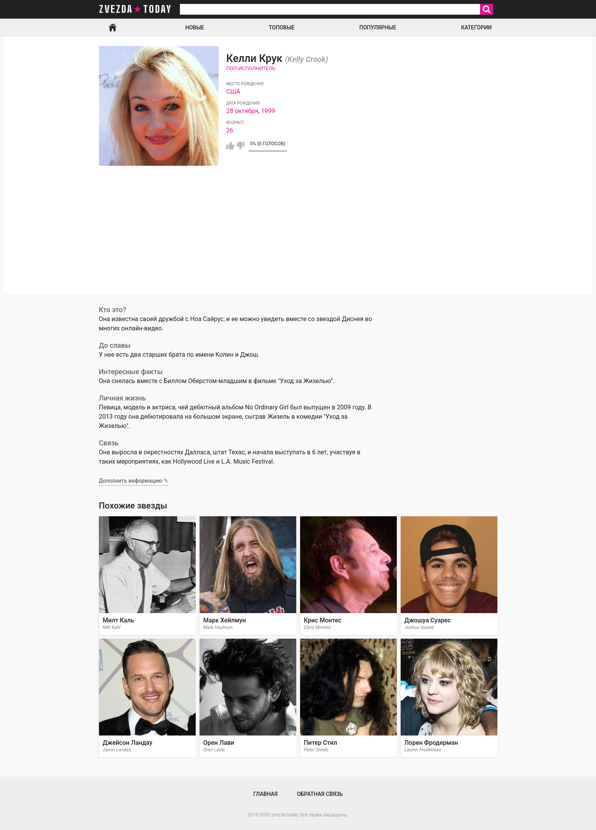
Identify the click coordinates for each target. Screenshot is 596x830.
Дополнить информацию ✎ (134, 481)
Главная (112, 27)
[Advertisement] (298, 239)
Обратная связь (320, 794)
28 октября (242, 111)
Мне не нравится (240, 146)
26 (229, 130)
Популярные (377, 27)
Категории (476, 27)
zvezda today (135, 9)
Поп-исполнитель (250, 68)
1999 (268, 111)
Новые (194, 27)
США (233, 91)
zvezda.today (285, 815)
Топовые (281, 27)
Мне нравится (230, 146)
